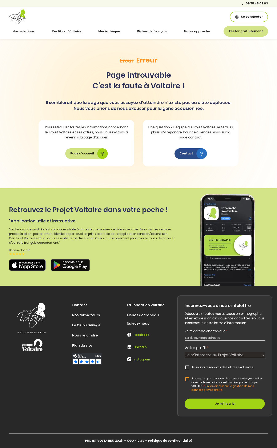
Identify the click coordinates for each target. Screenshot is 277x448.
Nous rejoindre (85, 335)
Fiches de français (152, 31)
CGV (140, 441)
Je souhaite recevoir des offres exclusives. (222, 367)
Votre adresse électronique (206, 331)
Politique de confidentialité (170, 441)
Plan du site (82, 345)
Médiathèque (109, 31)
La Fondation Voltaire (146, 305)
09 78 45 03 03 (254, 3)
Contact (79, 305)
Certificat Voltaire (66, 31)
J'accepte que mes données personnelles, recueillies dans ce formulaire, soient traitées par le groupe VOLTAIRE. (227, 384)
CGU (130, 441)
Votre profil (196, 347)
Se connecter (249, 17)
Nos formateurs (86, 315)
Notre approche (197, 31)
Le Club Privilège (86, 325)
